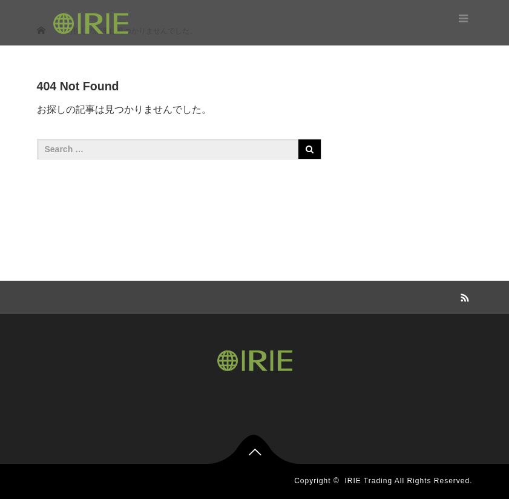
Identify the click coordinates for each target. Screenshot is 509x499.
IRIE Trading (368, 481)
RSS (464, 296)
